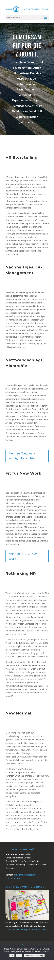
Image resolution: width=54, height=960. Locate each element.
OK (12, 956)
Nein (19, 956)
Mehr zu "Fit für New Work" (23, 556)
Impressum (12, 945)
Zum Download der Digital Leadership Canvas (27, 929)
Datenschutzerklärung (33, 945)
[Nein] (50, 952)
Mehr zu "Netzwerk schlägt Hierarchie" (22, 455)
